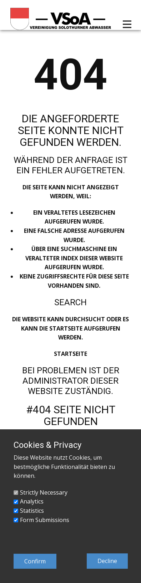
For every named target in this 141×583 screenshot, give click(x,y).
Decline (107, 561)
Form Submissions (44, 520)
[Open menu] (127, 24)
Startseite (70, 354)
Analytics (32, 501)
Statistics (32, 511)
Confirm (35, 561)
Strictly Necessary (43, 492)
